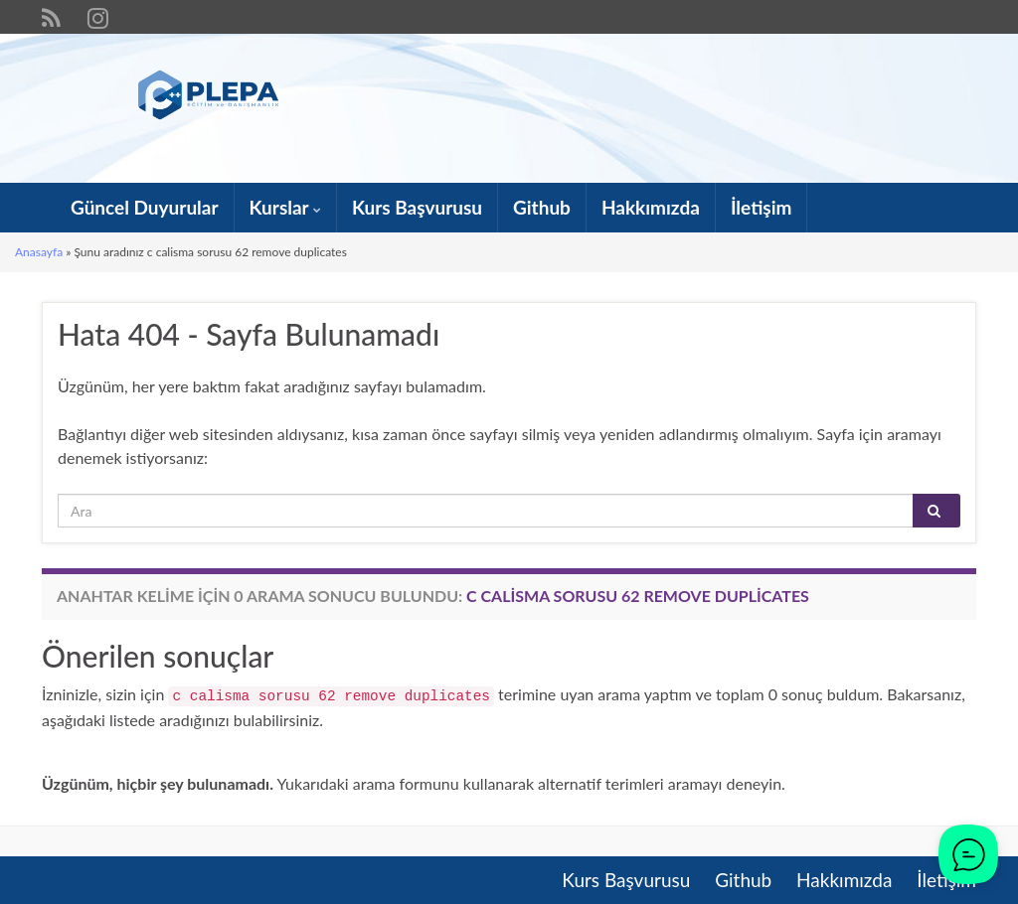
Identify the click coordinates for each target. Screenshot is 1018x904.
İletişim (761, 207)
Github (542, 207)
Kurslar (285, 207)
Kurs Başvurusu (417, 207)
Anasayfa (39, 251)
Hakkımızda (650, 207)
